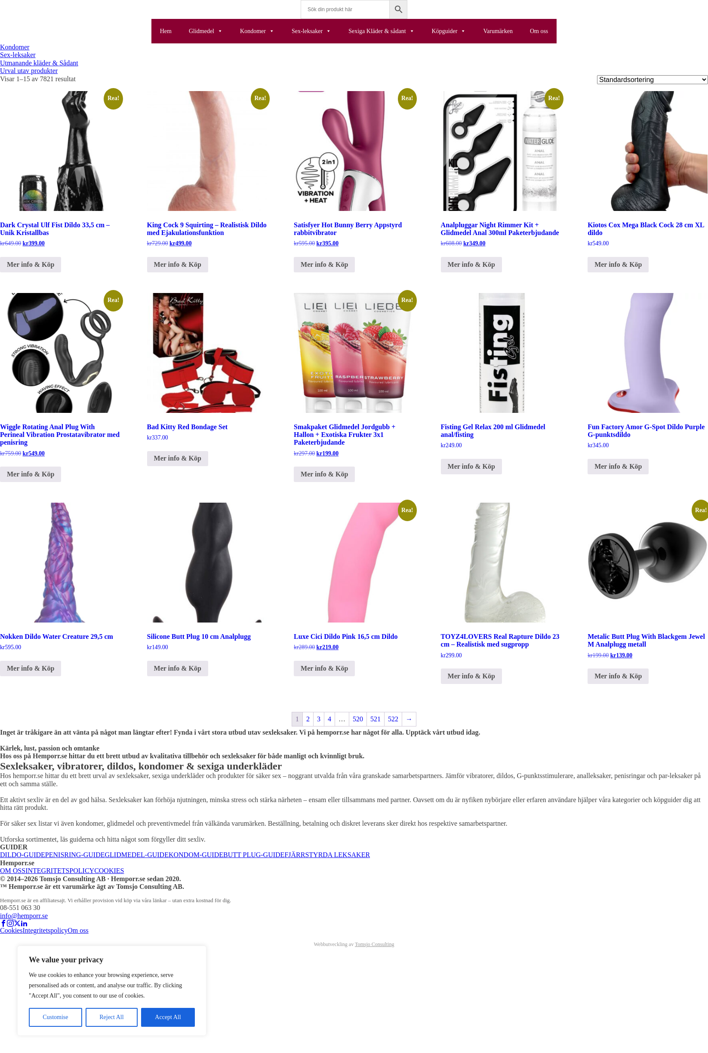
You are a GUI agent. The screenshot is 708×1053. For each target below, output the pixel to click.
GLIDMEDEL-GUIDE (137, 854)
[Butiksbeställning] (652, 79)
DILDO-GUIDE (22, 854)
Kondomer (257, 31)
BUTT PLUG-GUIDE (253, 854)
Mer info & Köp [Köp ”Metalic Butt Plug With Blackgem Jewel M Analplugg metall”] (618, 676)
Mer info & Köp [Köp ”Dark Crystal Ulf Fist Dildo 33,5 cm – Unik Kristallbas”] (30, 264)
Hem (166, 31)
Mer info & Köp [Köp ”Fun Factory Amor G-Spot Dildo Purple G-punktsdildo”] (618, 466)
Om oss (539, 31)
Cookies (11, 930)
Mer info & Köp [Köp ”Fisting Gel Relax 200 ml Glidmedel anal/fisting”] (471, 466)
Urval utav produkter (29, 70)
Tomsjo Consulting (374, 944)
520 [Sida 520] (358, 719)
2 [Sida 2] (308, 719)
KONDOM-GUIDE (196, 854)
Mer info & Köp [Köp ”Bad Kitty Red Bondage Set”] (177, 458)
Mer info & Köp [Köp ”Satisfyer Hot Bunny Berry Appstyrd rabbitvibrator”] (324, 264)
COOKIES (109, 870)
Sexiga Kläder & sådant (381, 31)
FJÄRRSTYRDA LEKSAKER (327, 854)
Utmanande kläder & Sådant (39, 63)
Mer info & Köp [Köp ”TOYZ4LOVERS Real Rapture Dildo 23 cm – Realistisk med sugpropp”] (471, 676)
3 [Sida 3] (318, 719)
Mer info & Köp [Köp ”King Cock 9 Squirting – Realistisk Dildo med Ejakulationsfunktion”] (177, 264)
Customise (55, 1017)
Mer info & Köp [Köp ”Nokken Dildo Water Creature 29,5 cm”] (30, 668)
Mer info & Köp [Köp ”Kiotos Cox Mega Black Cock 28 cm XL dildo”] (618, 264)
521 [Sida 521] (375, 719)
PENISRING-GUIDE (75, 854)
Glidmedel (206, 31)
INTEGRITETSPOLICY (59, 870)
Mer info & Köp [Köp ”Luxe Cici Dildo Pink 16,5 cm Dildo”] (324, 668)
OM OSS (12, 870)
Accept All (168, 1017)
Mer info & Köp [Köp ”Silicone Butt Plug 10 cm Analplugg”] (177, 668)
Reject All (111, 1017)
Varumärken (497, 31)
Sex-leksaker (311, 31)
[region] (111, 991)
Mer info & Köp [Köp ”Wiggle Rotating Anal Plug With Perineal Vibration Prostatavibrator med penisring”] (30, 474)
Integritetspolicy (45, 930)
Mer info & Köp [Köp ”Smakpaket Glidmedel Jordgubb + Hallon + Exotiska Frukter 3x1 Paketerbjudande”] (324, 474)
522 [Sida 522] (393, 719)
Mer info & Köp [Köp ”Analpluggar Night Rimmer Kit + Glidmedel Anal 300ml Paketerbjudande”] (471, 264)
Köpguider (449, 31)
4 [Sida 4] (329, 719)
